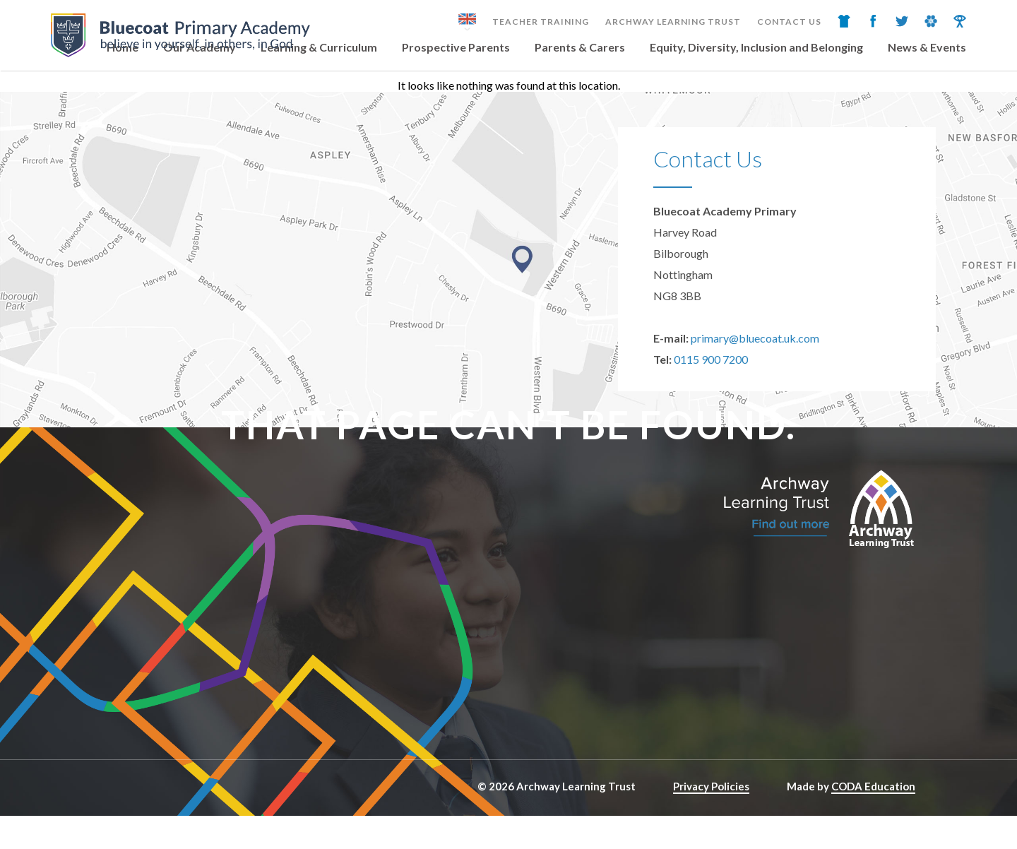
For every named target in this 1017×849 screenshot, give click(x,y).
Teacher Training (540, 21)
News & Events (927, 47)
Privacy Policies (711, 786)
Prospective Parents (456, 47)
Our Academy (199, 47)
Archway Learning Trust (673, 21)
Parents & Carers (580, 47)
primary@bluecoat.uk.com (755, 338)
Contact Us (789, 21)
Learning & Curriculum (319, 47)
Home (122, 47)
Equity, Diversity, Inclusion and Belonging (756, 47)
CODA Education (873, 786)
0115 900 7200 (711, 359)
